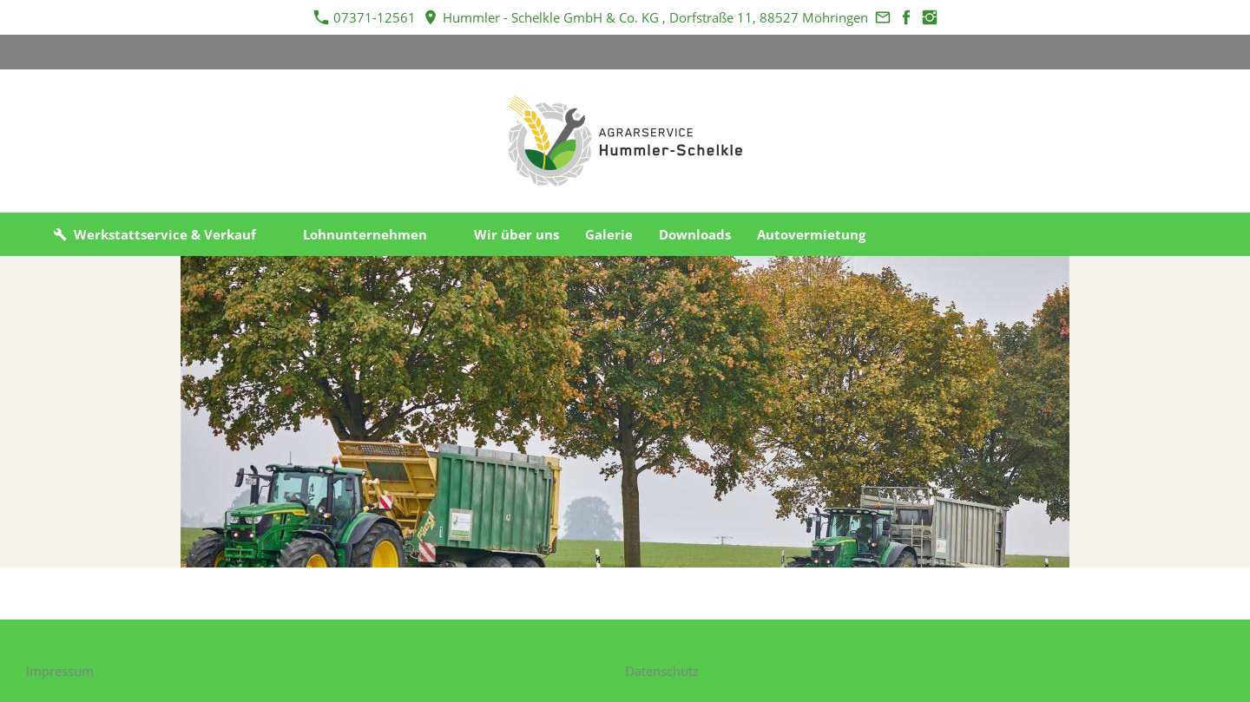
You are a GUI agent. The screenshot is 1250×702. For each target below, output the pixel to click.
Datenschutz (662, 670)
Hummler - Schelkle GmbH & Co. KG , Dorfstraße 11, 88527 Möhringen (646, 17)
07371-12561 (365, 17)
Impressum (60, 670)
